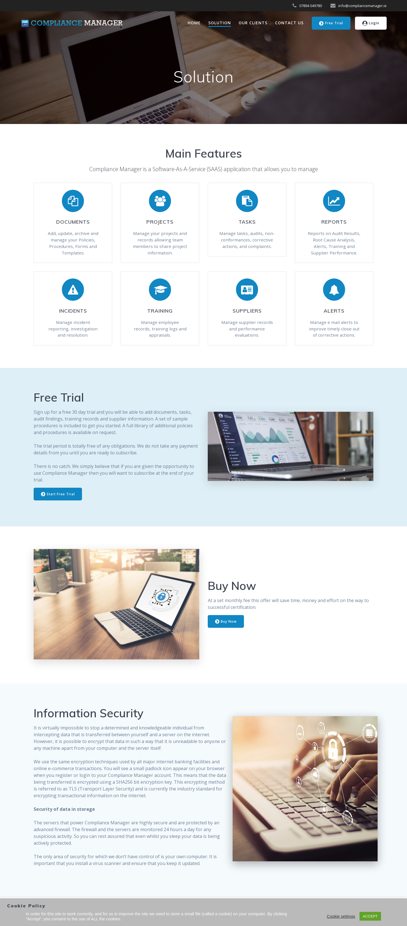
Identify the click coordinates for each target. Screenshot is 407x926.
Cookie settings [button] (341, 916)
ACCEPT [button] (370, 916)
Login (371, 23)
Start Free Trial (58, 497)
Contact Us (289, 22)
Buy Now (226, 624)
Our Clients (253, 22)
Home (194, 22)
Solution (219, 22)
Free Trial (331, 23)
